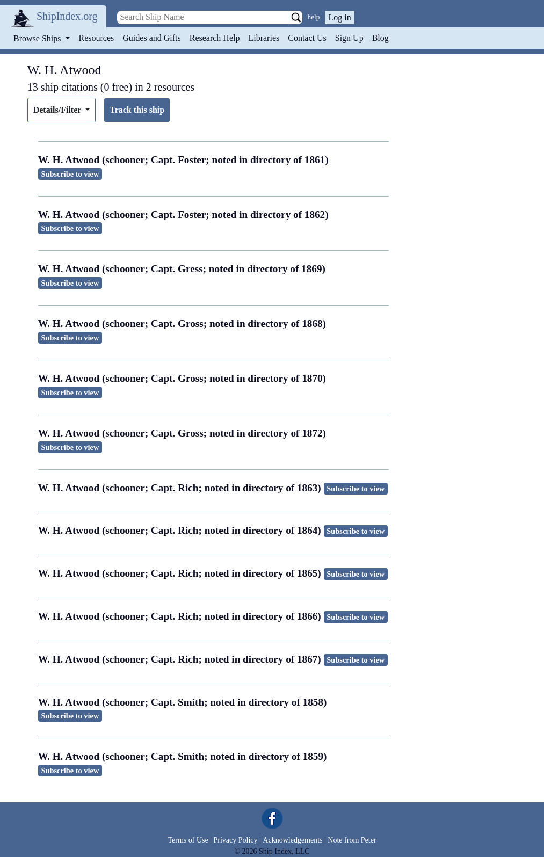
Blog (380, 37)
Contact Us (307, 37)
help (314, 17)
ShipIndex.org (67, 16)
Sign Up (349, 37)
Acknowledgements (292, 840)
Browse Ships (38, 38)
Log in (339, 17)
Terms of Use (188, 840)
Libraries (263, 37)
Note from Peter (352, 840)
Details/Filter (58, 109)
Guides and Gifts (151, 37)
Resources (96, 37)
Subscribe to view (70, 174)
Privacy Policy (235, 840)
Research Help (215, 37)
